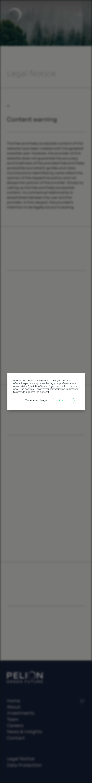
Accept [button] (63, 400)
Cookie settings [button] (36, 400)
